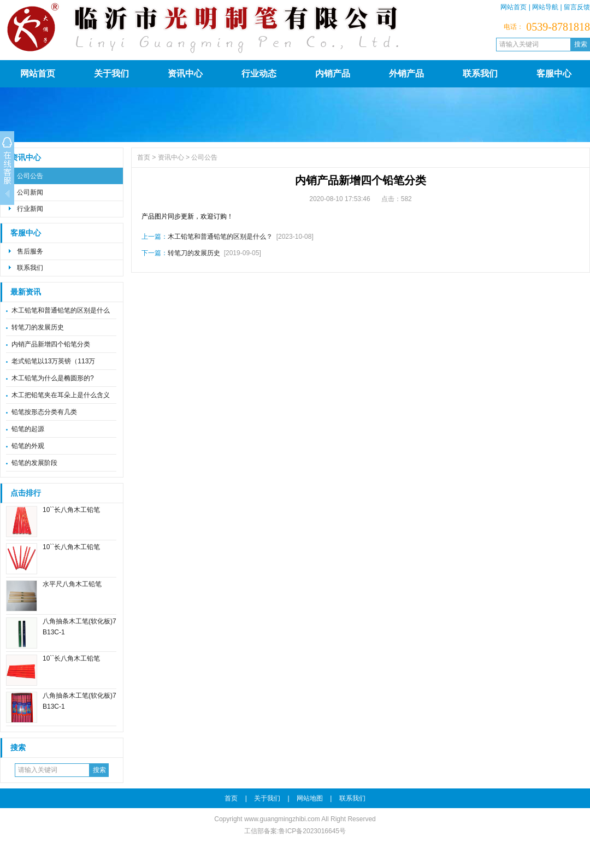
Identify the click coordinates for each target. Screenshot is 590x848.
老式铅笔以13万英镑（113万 (53, 361)
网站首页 (513, 7)
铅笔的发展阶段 (34, 463)
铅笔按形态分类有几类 (44, 412)
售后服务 (30, 251)
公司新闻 (30, 192)
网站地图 (310, 798)
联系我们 (480, 73)
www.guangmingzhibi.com (282, 819)
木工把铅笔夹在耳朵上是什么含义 (60, 395)
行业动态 (258, 73)
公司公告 (30, 176)
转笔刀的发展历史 (37, 327)
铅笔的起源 (27, 429)
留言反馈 (577, 7)
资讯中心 (185, 73)
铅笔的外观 (27, 446)
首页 (143, 157)
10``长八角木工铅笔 (71, 510)
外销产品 (406, 73)
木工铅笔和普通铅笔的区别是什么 (60, 310)
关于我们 (111, 73)
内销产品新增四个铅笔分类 (50, 344)
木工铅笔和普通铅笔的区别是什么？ (220, 236)
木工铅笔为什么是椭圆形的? (52, 378)
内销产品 (332, 73)
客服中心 (553, 73)
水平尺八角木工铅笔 (72, 584)
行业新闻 (30, 209)
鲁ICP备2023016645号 (312, 831)
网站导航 (545, 7)
